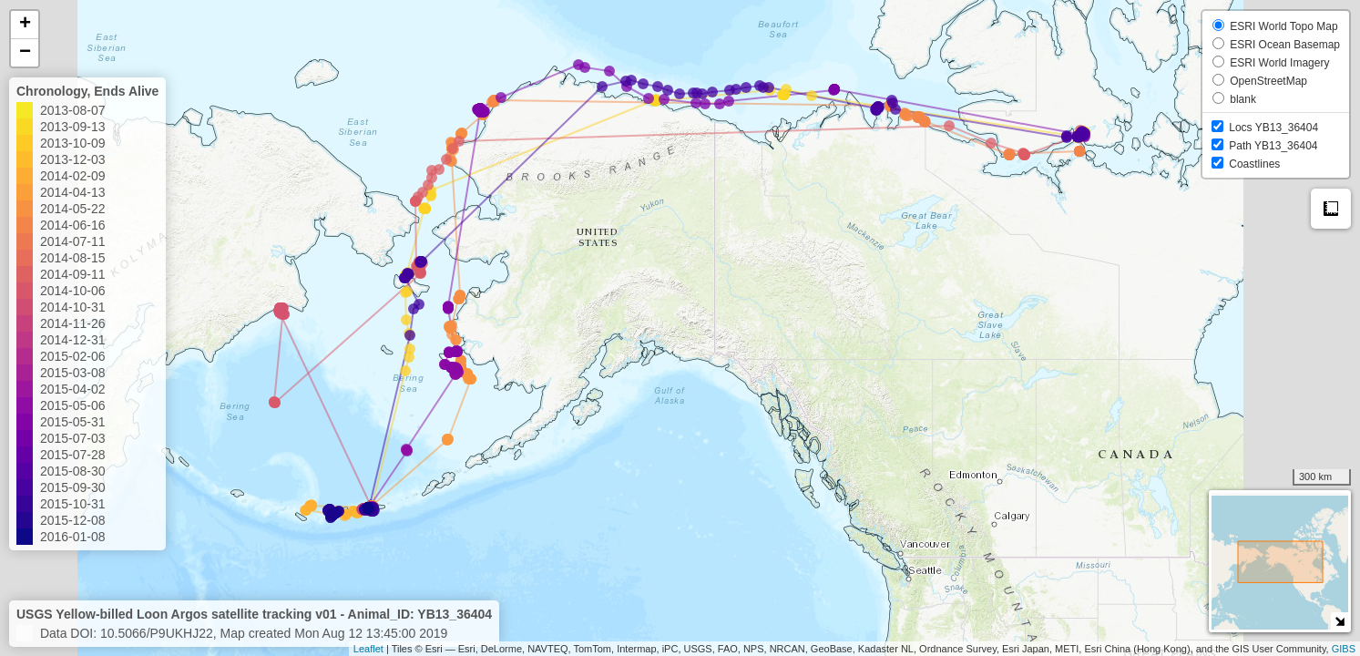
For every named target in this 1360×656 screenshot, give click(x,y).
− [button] (25, 53)
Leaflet (368, 648)
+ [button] (25, 24)
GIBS (1343, 648)
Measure (1331, 209)
